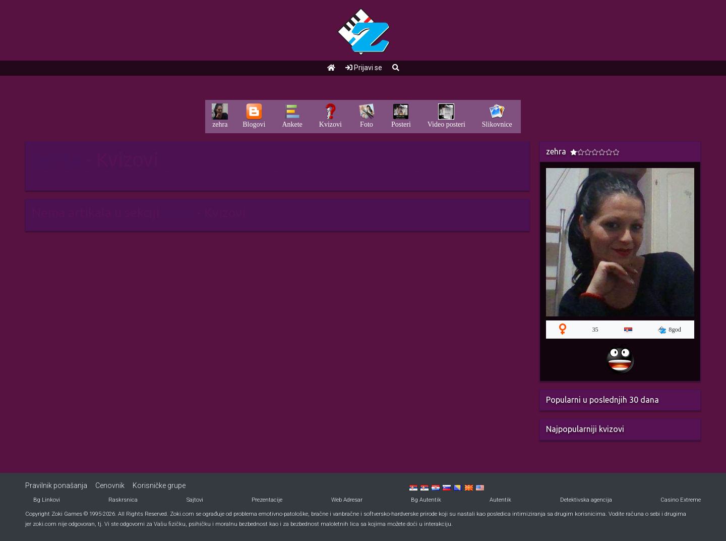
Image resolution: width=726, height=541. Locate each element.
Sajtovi (195, 500)
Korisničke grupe (159, 485)
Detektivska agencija (586, 500)
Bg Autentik (426, 500)
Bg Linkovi (46, 500)
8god (669, 330)
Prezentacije (267, 500)
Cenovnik (110, 485)
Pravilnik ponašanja (56, 485)
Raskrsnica (123, 500)
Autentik (500, 500)
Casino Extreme (680, 500)
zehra (56, 159)
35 (595, 329)
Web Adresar (346, 500)
